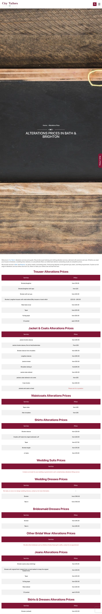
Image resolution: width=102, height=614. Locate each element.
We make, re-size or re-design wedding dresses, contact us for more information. (26, 491)
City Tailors (12, 260)
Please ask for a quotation (75, 388)
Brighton (22, 264)
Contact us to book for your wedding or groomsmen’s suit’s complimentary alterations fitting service (51, 472)
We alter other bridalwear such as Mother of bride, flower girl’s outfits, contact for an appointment (51, 545)
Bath (16, 264)
